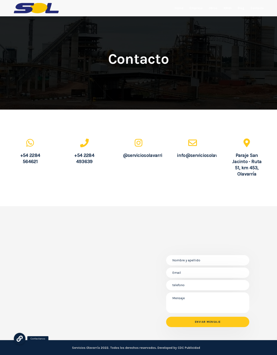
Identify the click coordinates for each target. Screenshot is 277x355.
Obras (213, 8)
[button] (19, 338)
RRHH (227, 8)
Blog (241, 8)
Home (179, 8)
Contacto (257, 8)
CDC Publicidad (189, 348)
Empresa (196, 8)
